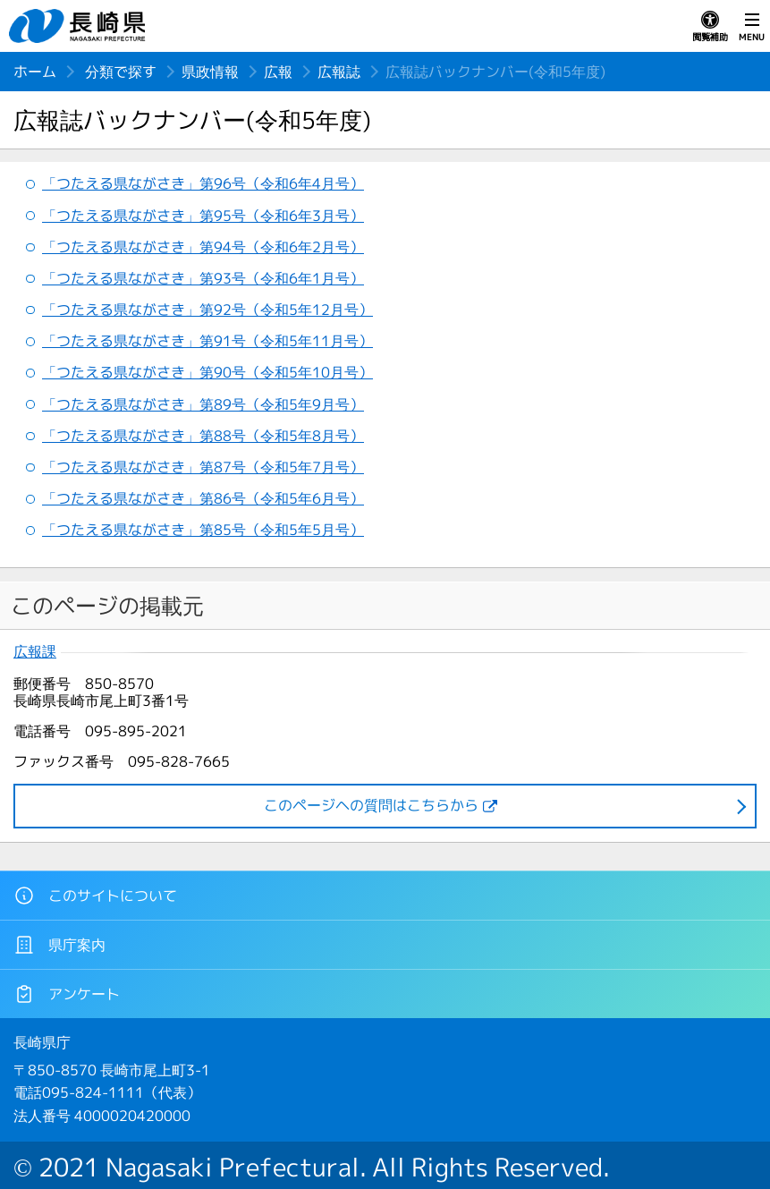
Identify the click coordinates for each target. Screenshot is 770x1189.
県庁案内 (59, 944)
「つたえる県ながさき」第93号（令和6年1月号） (203, 278)
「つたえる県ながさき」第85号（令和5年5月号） (203, 529)
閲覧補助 (710, 27)
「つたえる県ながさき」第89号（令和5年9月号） (203, 404)
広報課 (34, 651)
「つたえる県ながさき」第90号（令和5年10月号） (207, 372)
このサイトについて (95, 895)
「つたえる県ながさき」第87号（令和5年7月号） (203, 467)
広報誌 (338, 71)
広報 (278, 71)
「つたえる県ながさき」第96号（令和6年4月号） (203, 183)
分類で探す (121, 71)
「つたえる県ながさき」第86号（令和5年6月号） (203, 498)
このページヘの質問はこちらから (371, 805)
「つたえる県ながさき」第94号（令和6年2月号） (203, 247)
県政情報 (210, 71)
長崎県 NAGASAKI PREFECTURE (79, 26)
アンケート (66, 994)
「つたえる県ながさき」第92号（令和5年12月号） (207, 309)
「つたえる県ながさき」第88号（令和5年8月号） (203, 436)
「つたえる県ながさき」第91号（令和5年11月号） (207, 341)
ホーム (34, 71)
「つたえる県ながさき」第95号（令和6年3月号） (203, 215)
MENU (752, 27)
